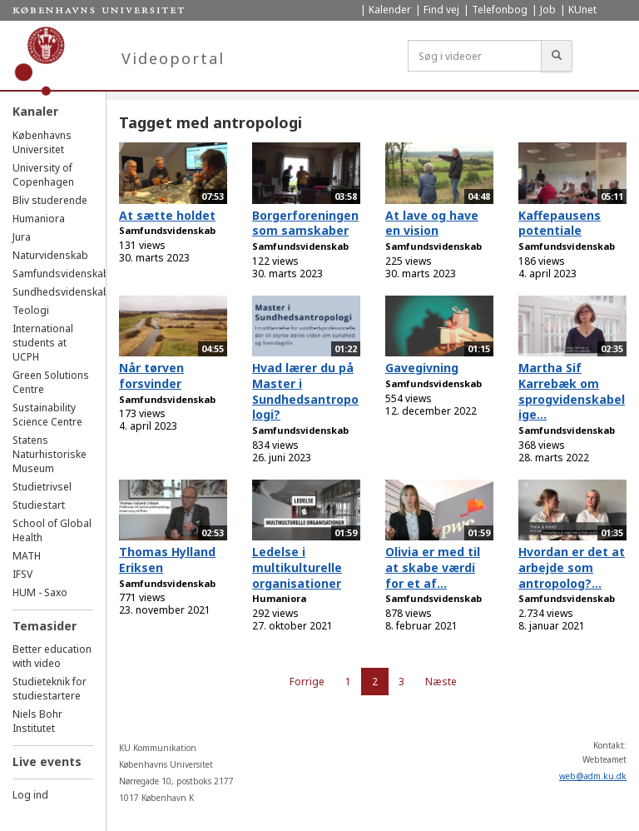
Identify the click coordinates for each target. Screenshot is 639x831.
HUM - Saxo (39, 592)
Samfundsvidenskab (61, 273)
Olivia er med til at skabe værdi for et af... (432, 567)
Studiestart (38, 505)
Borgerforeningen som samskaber (305, 223)
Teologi (30, 310)
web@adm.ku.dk (593, 776)
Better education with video (52, 656)
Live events (47, 761)
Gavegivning (421, 368)
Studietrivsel (42, 487)
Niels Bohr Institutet (37, 721)
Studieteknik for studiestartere (49, 688)
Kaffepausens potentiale (559, 223)
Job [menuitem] (548, 9)
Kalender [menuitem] (390, 9)
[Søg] (556, 56)
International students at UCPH (42, 342)
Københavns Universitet (42, 142)
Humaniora (38, 218)
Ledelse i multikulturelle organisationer (297, 567)
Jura (21, 237)
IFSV (22, 574)
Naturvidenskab (50, 255)
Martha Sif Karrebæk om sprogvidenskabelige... (571, 391)
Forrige (307, 681)
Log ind (30, 795)
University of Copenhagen (43, 175)
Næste (441, 681)
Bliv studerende (49, 200)
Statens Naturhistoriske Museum (49, 454)
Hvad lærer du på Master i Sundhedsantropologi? (305, 391)
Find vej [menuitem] (441, 9)
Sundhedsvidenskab (61, 292)
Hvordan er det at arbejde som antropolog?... (571, 567)
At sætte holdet (167, 215)
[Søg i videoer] (475, 56)
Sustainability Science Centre (47, 415)
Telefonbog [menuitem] (500, 9)
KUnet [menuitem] (582, 9)
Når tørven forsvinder (151, 375)
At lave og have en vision (431, 223)
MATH (26, 556)
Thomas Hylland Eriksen (167, 559)
